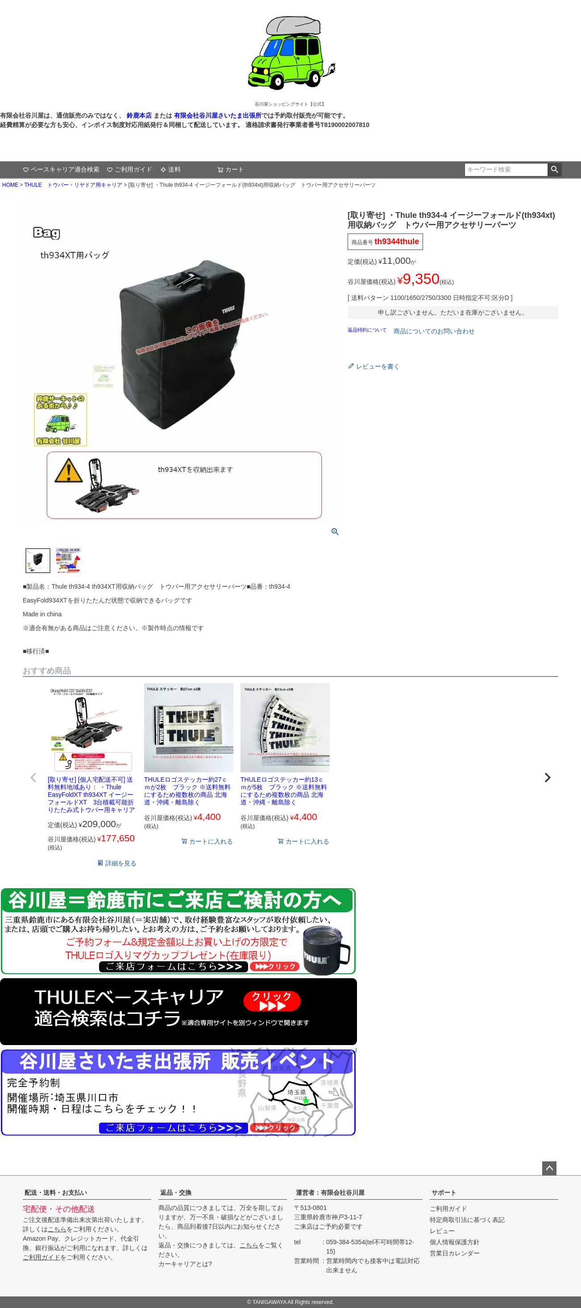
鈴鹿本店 (139, 115)
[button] (33, 777)
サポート (444, 1192)
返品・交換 (175, 1192)
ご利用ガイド (129, 169)
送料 (170, 169)
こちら (57, 1229)
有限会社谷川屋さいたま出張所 (216, 115)
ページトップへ (549, 1168)
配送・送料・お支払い (56, 1192)
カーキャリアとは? (185, 1263)
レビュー (442, 1230)
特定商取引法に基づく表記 (467, 1219)
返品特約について (368, 329)
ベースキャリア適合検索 (61, 169)
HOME (10, 185)
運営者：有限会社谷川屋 (330, 1192)
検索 (554, 170)
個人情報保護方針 (455, 1242)
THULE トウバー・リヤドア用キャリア (73, 185)
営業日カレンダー (455, 1253)
